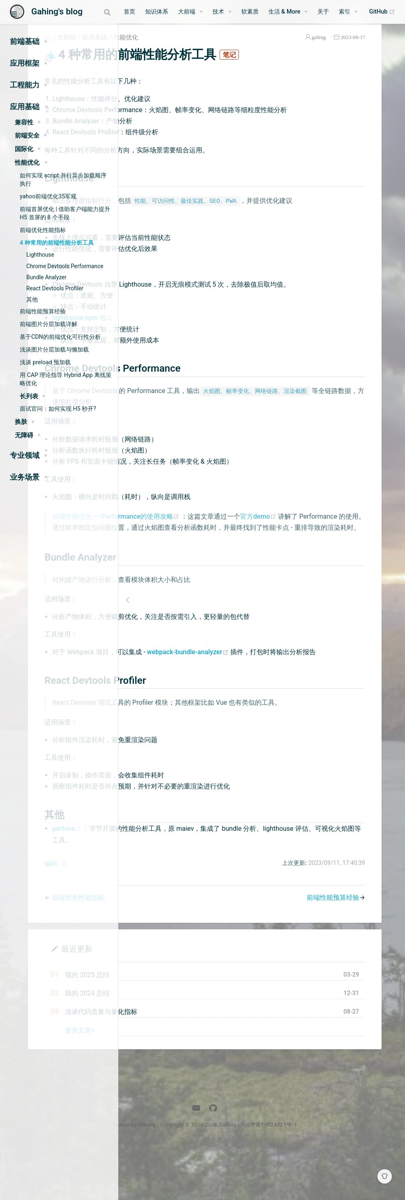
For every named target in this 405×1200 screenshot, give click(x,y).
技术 (238, 11)
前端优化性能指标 (43, 230)
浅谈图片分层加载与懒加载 (54, 349)
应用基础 (190, 47)
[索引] (368, 11)
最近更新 (172, 1003)
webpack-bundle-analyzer (284, 695)
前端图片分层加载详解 (48, 324)
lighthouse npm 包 (178, 350)
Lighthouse (40, 254)
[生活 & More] (308, 11)
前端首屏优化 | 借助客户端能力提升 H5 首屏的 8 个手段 (65, 213)
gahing (337, 46)
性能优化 (221, 47)
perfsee (163, 883)
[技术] (241, 11)
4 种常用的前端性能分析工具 (57, 242)
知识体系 (176, 11)
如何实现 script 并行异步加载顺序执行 (63, 179)
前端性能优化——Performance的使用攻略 (212, 548)
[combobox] (104, 11)
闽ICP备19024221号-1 (326, 1178)
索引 (364, 11)
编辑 (146, 918)
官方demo (355, 548)
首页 (149, 11)
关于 (343, 11)
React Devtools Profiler (54, 288)
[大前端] (210, 11)
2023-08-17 (371, 46)
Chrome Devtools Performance (64, 266)
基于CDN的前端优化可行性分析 (60, 336)
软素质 (269, 11)
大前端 (206, 11)
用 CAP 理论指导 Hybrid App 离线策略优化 (65, 379)
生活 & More (304, 11)
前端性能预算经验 (43, 311)
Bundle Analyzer (46, 277)
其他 (32, 299)
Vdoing (204, 1178)
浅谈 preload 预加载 (45, 362)
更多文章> (175, 1084)
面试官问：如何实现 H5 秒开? (58, 408)
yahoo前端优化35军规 (48, 196)
